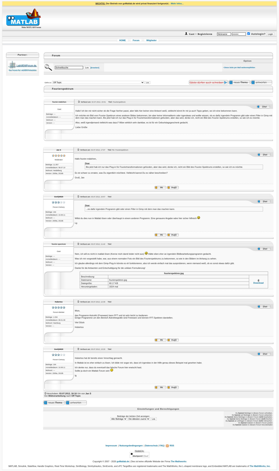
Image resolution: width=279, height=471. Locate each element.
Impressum (111, 445)
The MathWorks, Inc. (260, 466)
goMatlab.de (123, 461)
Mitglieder (151, 40)
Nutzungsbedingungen (131, 445)
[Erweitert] (94, 68)
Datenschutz (151, 445)
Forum (136, 40)
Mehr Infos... (177, 3)
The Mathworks (178, 461)
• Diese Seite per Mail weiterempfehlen (239, 68)
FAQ (162, 445)
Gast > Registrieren (200, 34)
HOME (122, 40)
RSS (170, 445)
